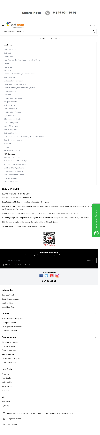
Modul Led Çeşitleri (9, 307)
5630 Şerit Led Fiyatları (12, 119)
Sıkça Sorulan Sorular (12, 150)
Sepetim (5, 390)
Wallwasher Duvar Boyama (12, 319)
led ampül (8, 67)
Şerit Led (7, 53)
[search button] (94, 31)
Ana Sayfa (42, 38)
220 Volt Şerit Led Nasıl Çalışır (15, 161)
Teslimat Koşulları (10, 178)
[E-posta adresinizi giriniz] (49, 260)
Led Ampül (8, 63)
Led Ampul (8, 95)
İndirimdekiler (7, 382)
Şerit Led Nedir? (10, 77)
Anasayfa (5, 374)
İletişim (6, 147)
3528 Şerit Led (9, 154)
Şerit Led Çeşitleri (10, 133)
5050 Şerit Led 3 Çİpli (12, 157)
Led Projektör (9, 57)
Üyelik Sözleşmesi (11, 126)
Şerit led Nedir (9, 105)
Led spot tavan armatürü (13, 81)
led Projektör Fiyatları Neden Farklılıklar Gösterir (23, 60)
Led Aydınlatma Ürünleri (13, 171)
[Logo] (17, 25)
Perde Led (8, 70)
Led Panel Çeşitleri (9, 303)
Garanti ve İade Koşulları (13, 140)
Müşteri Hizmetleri (9, 386)
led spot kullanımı (10, 102)
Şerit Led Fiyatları (10, 109)
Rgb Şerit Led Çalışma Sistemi (16, 164)
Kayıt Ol (90, 260)
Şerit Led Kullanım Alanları (14, 175)
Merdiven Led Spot (9, 331)
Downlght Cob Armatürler (12, 327)
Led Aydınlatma (10, 91)
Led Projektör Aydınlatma (14, 98)
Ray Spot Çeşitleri (9, 323)
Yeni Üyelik (6, 402)
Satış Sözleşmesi (10, 130)
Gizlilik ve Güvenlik (11, 182)
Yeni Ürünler (6, 378)
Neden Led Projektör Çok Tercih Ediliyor (19, 74)
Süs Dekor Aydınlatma (10, 299)
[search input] (49, 31)
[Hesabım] (91, 25)
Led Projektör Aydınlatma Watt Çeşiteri (19, 88)
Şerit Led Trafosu (10, 50)
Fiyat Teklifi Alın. (10, 116)
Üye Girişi (5, 406)
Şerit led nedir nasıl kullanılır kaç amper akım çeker (24, 137)
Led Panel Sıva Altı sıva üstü (15, 84)
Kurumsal (7, 143)
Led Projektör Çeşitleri (12, 112)
